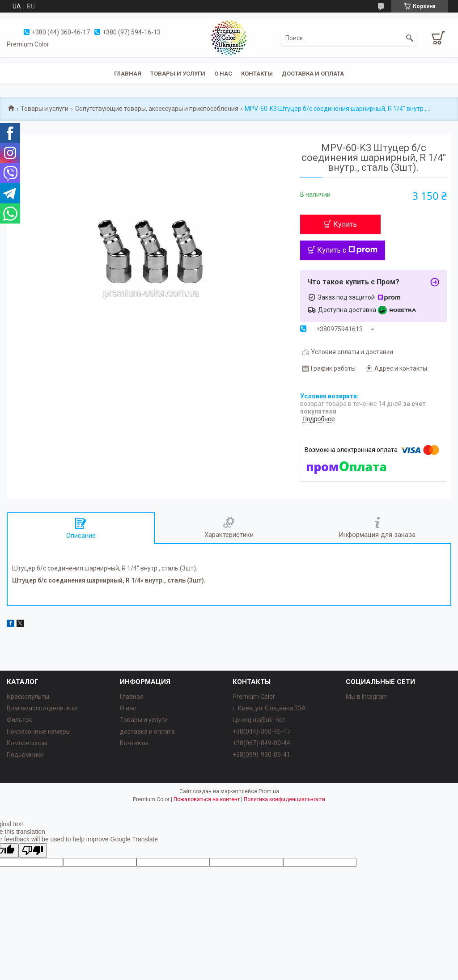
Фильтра (20, 719)
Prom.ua (269, 791)
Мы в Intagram (367, 696)
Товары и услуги (177, 73)
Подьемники (25, 754)
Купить (345, 224)
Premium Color (254, 696)
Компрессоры (27, 743)
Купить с (347, 250)
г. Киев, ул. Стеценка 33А (269, 708)
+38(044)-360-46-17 (261, 731)
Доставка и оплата (313, 73)
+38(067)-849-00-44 (261, 743)
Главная (127, 73)
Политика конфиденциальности (284, 799)
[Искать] (410, 38)
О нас (223, 73)
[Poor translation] (32, 850)
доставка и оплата (147, 731)
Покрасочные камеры (39, 731)
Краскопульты (28, 696)
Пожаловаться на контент (207, 799)
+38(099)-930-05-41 (261, 754)
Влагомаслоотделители (42, 708)
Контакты (257, 73)
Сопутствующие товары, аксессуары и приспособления (156, 108)
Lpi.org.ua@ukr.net (259, 719)
